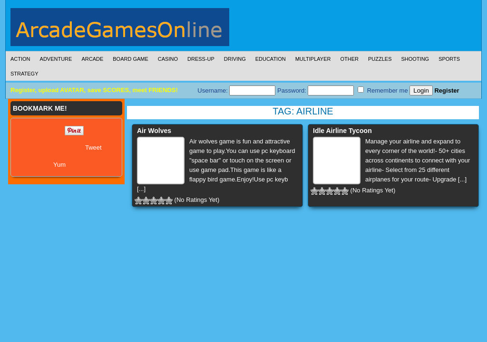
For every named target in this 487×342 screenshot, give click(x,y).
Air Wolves (154, 130)
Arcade (92, 59)
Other (349, 59)
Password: (315, 90)
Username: (236, 90)
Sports (449, 59)
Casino (168, 59)
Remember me (383, 90)
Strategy (24, 73)
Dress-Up (200, 59)
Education (270, 59)
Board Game (130, 59)
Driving (235, 59)
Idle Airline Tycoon (342, 130)
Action (20, 59)
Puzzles (380, 59)
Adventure (56, 59)
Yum (59, 164)
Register (446, 90)
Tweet (93, 147)
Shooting (415, 59)
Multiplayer (313, 59)
